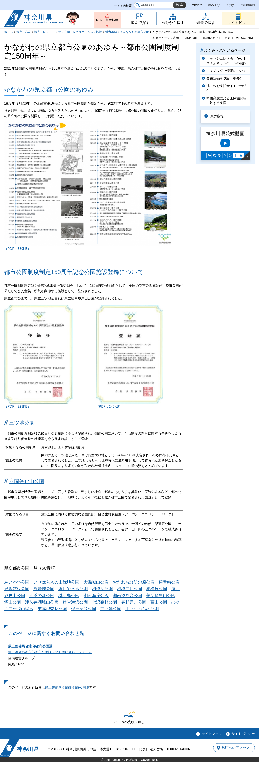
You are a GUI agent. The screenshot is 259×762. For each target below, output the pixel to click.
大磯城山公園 (96, 582)
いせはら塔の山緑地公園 (56, 582)
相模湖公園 (102, 588)
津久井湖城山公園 (41, 602)
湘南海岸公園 (96, 595)
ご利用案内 (247, 5)
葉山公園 (158, 602)
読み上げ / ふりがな (221, 5)
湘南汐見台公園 (127, 595)
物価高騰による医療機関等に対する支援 (226, 100)
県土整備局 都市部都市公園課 (30, 646)
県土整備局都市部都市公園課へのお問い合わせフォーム (50, 652)
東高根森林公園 (52, 609)
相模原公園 (156, 588)
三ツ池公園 (21, 423)
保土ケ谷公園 (83, 609)
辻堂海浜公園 (75, 602)
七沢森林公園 (104, 602)
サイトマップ (212, 733)
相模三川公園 (129, 588)
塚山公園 (12, 602)
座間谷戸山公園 (26, 481)
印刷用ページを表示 (165, 37)
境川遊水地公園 (73, 588)
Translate (196, 5)
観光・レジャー (44, 32)
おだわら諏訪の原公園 (134, 582)
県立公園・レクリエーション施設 (80, 32)
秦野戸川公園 (133, 602)
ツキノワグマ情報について (226, 70)
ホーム (8, 32)
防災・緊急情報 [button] (107, 20)
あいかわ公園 (16, 582)
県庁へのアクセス (236, 748)
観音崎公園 (169, 582)
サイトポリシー (243, 733)
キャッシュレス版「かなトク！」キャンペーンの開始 (226, 61)
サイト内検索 (123, 5)
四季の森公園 (41, 595)
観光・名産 (23, 32)
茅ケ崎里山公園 (160, 595)
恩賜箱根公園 (16, 588)
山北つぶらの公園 (142, 609)
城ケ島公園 (68, 595)
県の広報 (217, 116)
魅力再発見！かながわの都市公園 (127, 32)
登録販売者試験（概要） (224, 78)
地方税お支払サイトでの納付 (226, 88)
